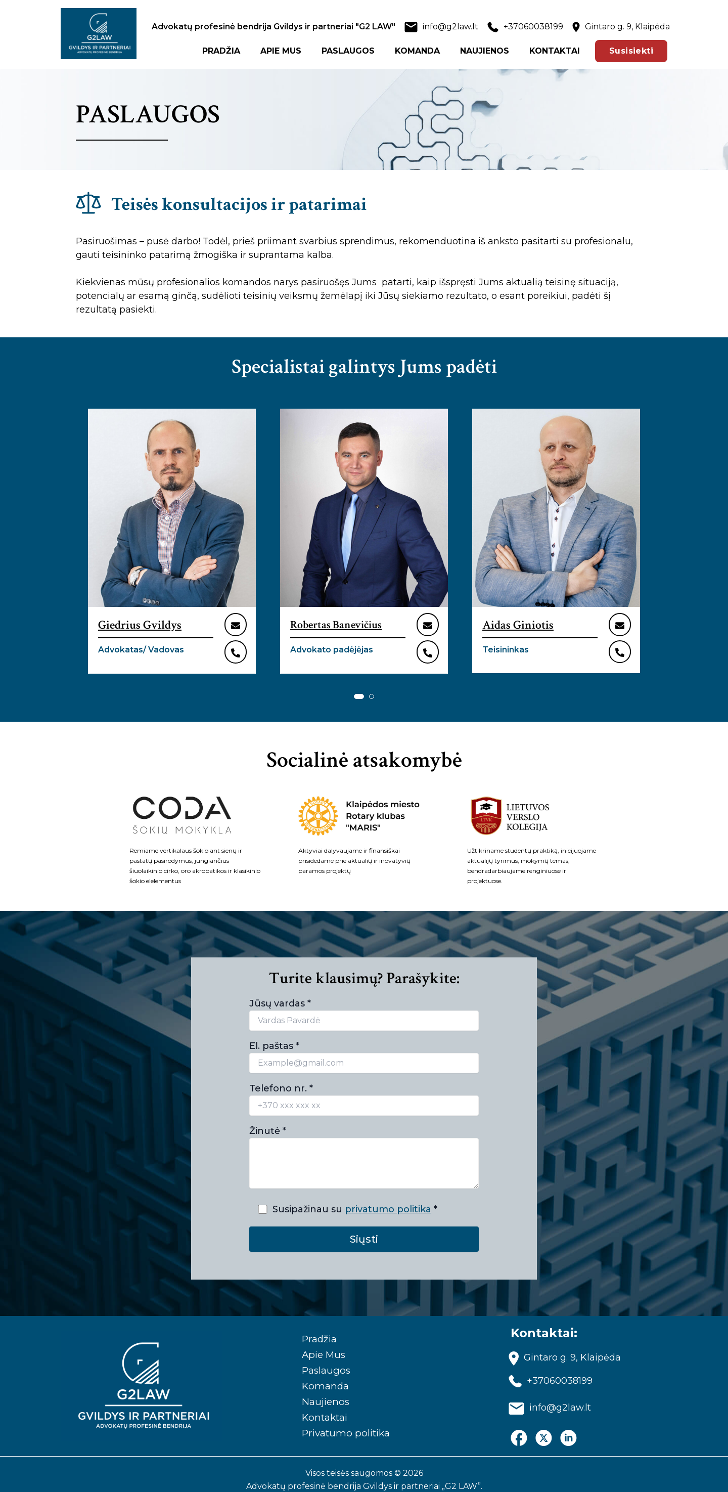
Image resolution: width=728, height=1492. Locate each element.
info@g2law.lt (450, 26)
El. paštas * (364, 1045)
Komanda (319, 1374)
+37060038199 (533, 26)
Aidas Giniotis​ (518, 625)
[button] (359, 684)
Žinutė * (364, 1141)
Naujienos (320, 1391)
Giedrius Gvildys (139, 625)
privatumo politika (388, 1197)
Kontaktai (320, 1407)
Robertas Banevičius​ (336, 625)
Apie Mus (318, 1341)
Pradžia (313, 1324)
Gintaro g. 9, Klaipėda (627, 26)
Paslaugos (320, 1357)
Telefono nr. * (364, 1088)
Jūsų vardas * (364, 1003)
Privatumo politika (342, 1424)
